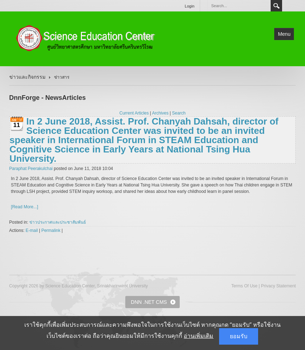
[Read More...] (24, 206)
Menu (284, 34)
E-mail (32, 230)
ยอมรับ (238, 336)
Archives (160, 113)
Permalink (50, 230)
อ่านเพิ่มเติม (198, 336)
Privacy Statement (278, 285)
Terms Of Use (244, 285)
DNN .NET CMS (149, 302)
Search (276, 5)
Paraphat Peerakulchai (31, 168)
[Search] (238, 5)
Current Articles (134, 113)
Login (189, 6)
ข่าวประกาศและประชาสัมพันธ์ (57, 222)
